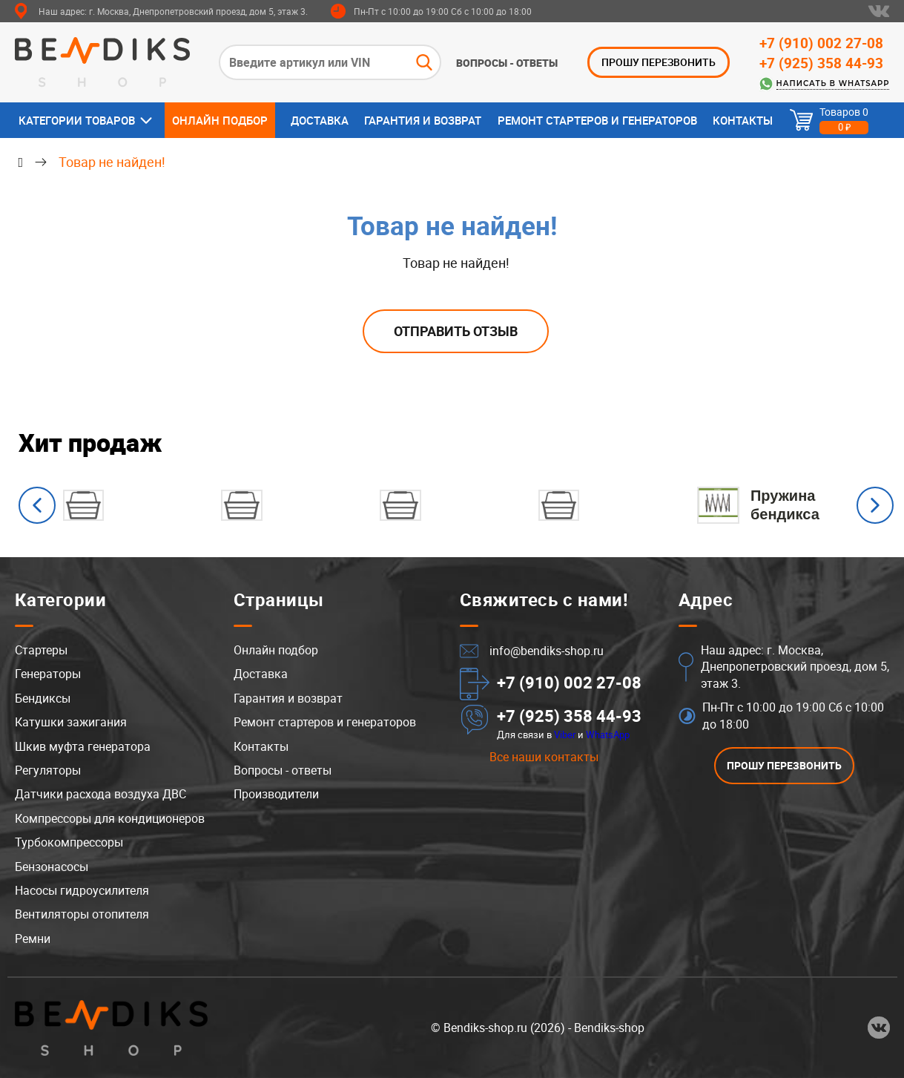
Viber (564, 734)
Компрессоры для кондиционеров (110, 818)
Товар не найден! (112, 162)
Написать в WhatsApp (833, 83)
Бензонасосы (51, 866)
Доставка (320, 120)
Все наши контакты (543, 757)
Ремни (32, 938)
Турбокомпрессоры (69, 843)
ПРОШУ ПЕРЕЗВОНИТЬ (658, 62)
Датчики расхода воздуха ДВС (100, 794)
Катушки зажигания (71, 722)
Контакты (743, 120)
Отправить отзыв (456, 331)
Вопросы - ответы (507, 63)
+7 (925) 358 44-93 (821, 63)
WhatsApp (608, 734)
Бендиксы (42, 698)
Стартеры (41, 650)
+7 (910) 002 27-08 (821, 43)
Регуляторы (48, 771)
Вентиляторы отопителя (82, 915)
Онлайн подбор (220, 120)
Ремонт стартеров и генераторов (597, 120)
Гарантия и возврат (422, 120)
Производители (276, 794)
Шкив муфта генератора (83, 746)
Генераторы (48, 674)
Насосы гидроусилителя (82, 890)
